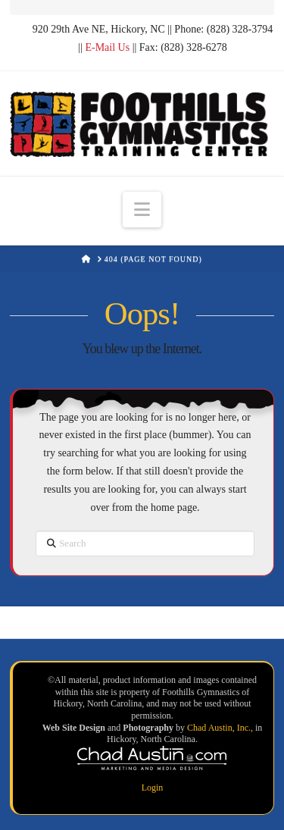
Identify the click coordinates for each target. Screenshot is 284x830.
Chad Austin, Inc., (221, 727)
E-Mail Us (107, 47)
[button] (142, 209)
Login (153, 787)
